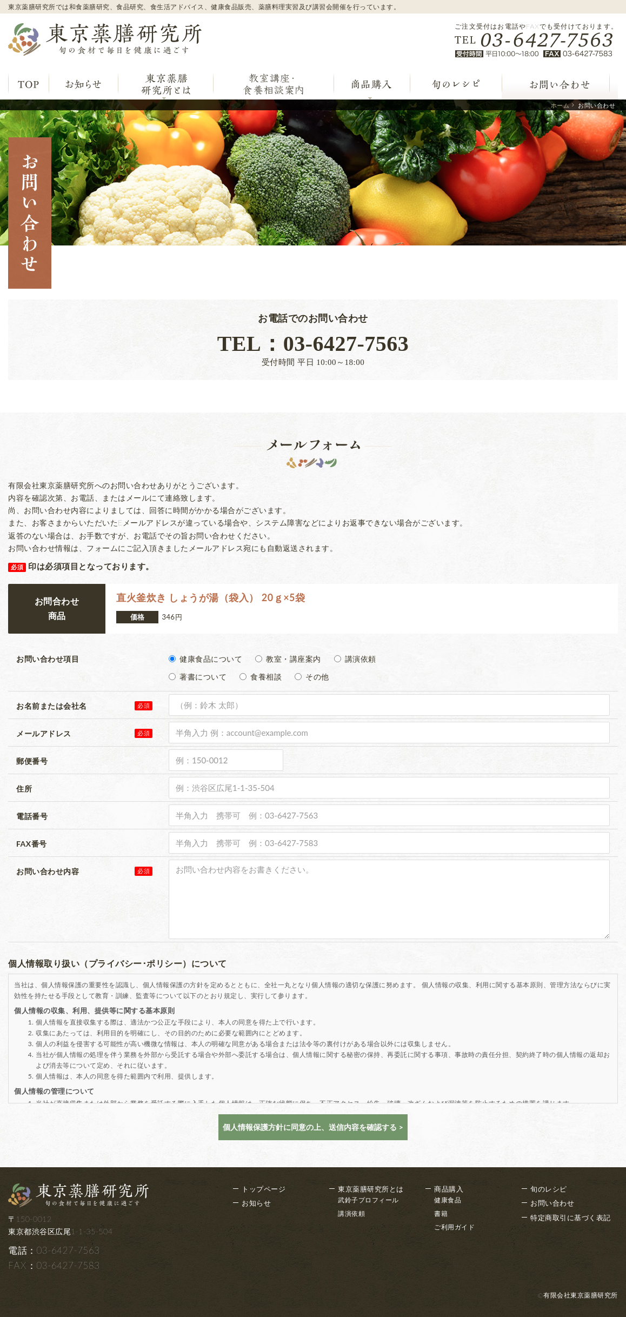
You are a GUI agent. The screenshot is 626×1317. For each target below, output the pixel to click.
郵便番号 (32, 761)
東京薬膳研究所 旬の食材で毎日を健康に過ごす (105, 39)
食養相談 (260, 676)
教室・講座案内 (288, 658)
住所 (24, 788)
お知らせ (256, 1203)
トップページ (263, 1189)
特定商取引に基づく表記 (570, 1217)
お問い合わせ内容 (47, 871)
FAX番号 (31, 843)
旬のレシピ (548, 1189)
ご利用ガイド (454, 1227)
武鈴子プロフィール (368, 1200)
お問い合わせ (552, 1203)
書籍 (441, 1213)
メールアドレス (43, 733)
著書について (198, 676)
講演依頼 (355, 658)
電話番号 (32, 816)
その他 (312, 676)
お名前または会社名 (51, 705)
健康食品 (447, 1200)
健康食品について (205, 658)
